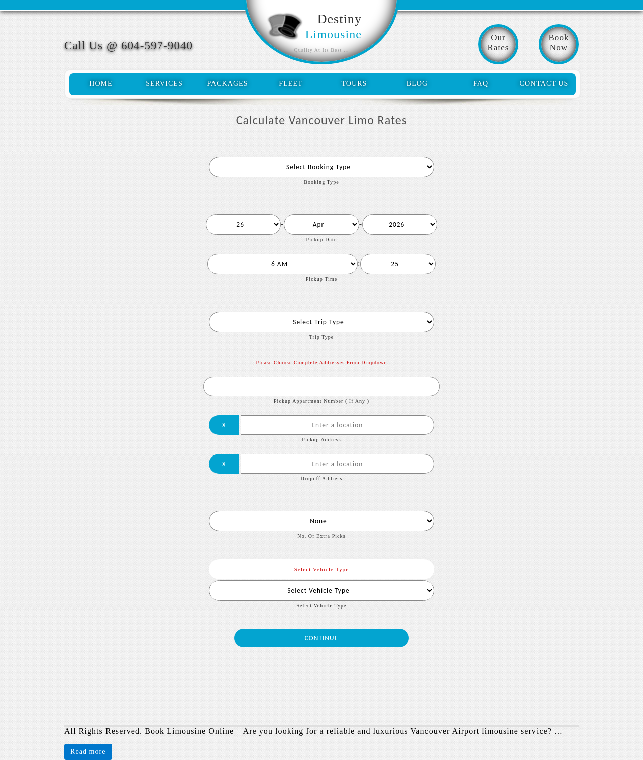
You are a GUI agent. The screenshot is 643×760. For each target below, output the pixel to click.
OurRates (498, 42)
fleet (290, 83)
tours (354, 83)
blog (417, 83)
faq (480, 83)
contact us (544, 83)
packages (227, 83)
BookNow (558, 42)
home (101, 83)
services (164, 83)
